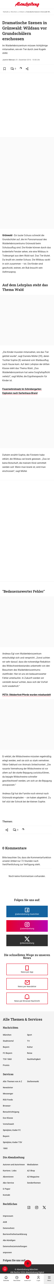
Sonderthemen (34, 1183)
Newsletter (8, 1087)
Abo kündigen (9, 1240)
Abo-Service (8, 1183)
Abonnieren (8, 1177)
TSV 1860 (7, 1059)
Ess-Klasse (8, 1118)
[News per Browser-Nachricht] (27, 998)
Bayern (6, 1047)
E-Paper (6, 1189)
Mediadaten (32, 1164)
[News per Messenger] (27, 969)
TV (28, 1041)
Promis (6, 1065)
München (14, 12)
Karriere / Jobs (9, 1170)
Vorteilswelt (8, 1124)
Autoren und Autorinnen (14, 1164)
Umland (21, 12)
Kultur (30, 1047)
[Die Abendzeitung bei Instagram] (27, 926)
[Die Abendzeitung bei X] (27, 940)
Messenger (8, 1093)
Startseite (6, 12)
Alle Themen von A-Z (12, 1081)
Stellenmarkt (33, 1081)
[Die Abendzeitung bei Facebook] (27, 911)
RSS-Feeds (8, 1100)
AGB (5, 1222)
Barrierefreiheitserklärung (15, 1234)
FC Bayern (7, 1053)
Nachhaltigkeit (34, 1059)
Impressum (8, 1216)
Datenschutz (8, 1228)
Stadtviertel (8, 1041)
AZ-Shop (31, 1170)
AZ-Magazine (33, 1177)
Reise (29, 1053)
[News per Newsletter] (27, 984)
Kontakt (6, 1195)
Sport (29, 1035)
